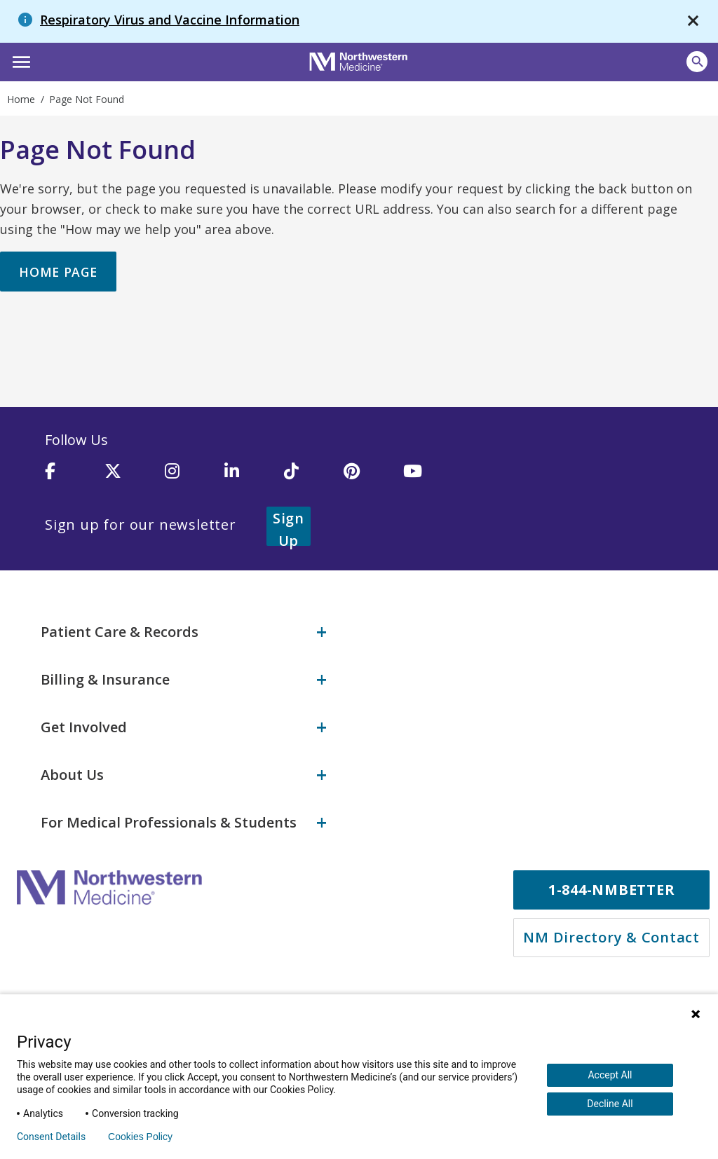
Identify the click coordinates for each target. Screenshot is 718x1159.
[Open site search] (696, 61)
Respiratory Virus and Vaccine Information (169, 19)
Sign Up (306, 525)
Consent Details (51, 1136)
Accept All (610, 1075)
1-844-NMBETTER (611, 888)
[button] (19, 60)
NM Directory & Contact (611, 935)
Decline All (609, 1103)
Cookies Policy (140, 1136)
